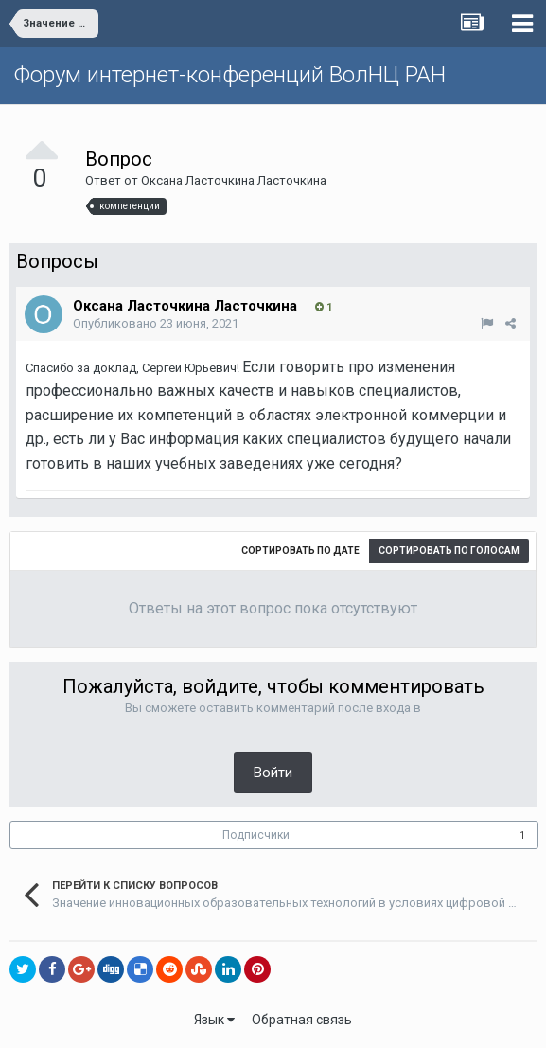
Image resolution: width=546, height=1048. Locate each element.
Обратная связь (302, 1019)
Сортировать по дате (300, 550)
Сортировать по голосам (449, 550)
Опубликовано (155, 323)
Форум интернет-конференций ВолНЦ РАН (230, 75)
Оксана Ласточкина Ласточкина (233, 180)
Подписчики (256, 835)
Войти (273, 772)
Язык (214, 1019)
